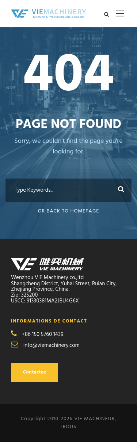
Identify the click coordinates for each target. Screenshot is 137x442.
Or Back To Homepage (68, 211)
